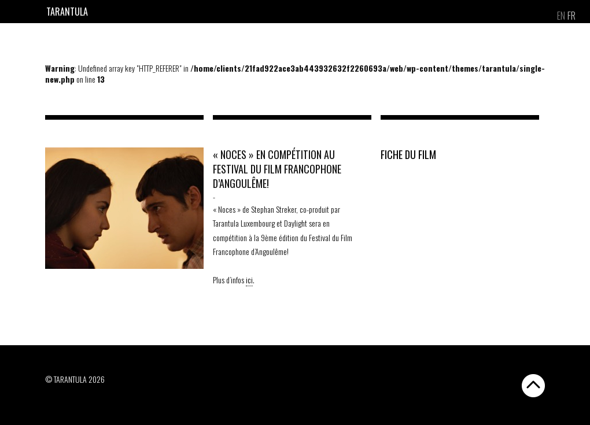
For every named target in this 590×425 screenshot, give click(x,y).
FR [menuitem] (571, 16)
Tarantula (67, 12)
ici (249, 280)
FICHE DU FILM (408, 154)
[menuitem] (561, 15)
